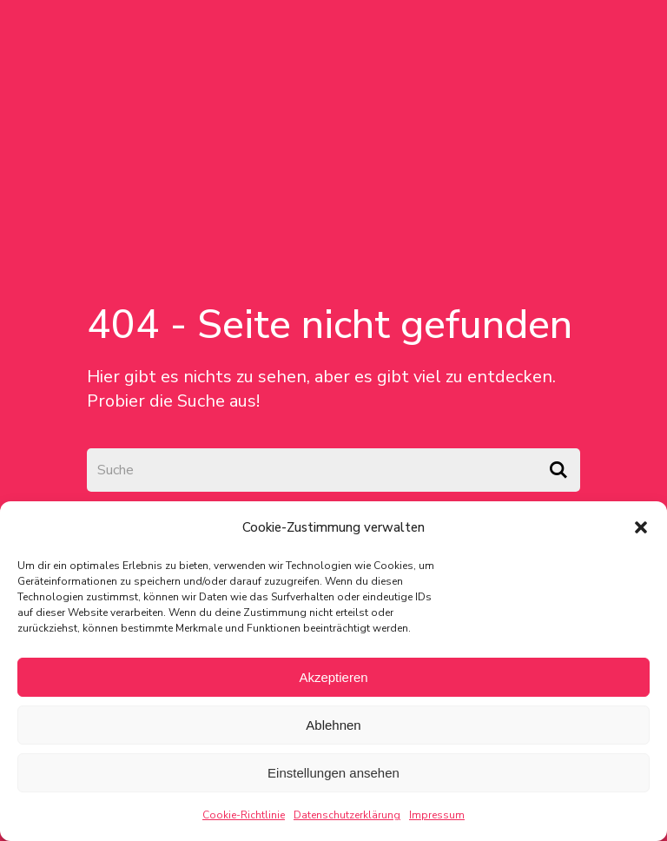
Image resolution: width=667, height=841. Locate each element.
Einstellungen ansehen (333, 772)
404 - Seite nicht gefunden (329, 324)
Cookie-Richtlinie (243, 815)
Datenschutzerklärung (347, 815)
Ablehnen (333, 725)
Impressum (437, 815)
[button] (641, 527)
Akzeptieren (333, 677)
